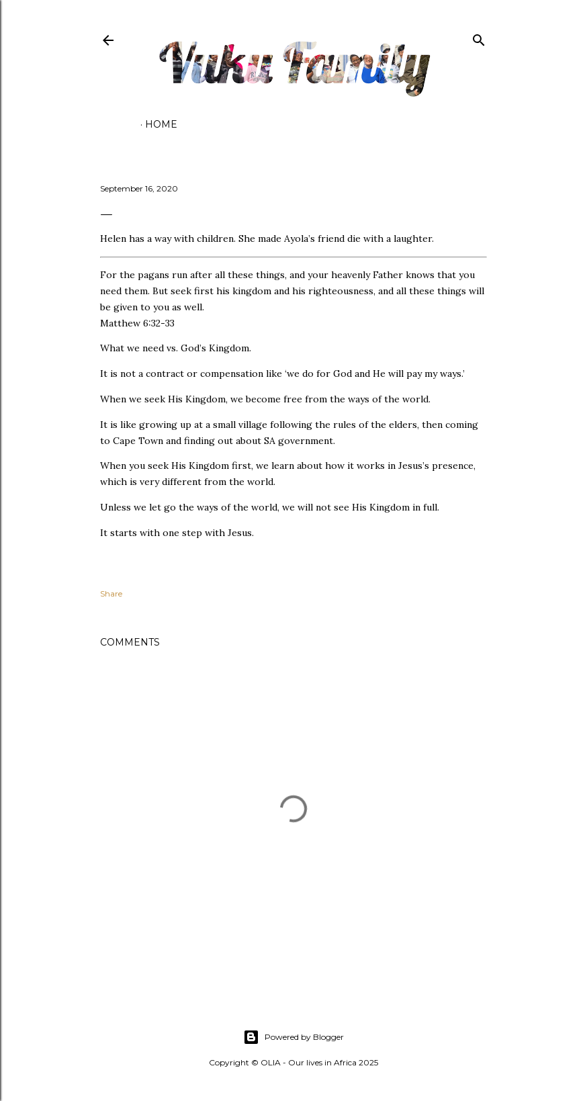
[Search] (479, 37)
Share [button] (111, 593)
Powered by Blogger (293, 1037)
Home (161, 124)
